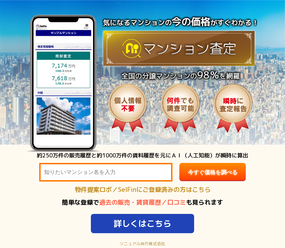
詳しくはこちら (142, 223)
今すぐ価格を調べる (212, 172)
